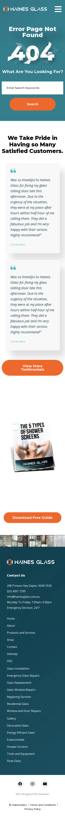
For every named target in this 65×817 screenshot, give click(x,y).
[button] (58, 9)
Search (32, 104)
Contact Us (16, 575)
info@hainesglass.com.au (23, 597)
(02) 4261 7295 (16, 591)
